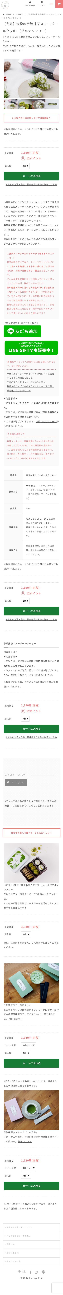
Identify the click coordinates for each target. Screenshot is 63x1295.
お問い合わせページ (46, 421)
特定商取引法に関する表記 (19, 1236)
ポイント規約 (13, 1253)
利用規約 (11, 1244)
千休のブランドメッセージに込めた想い (26, 382)
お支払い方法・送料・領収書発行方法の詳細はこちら (31, 184)
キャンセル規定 (14, 1261)
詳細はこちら (16, 1018)
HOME (7, 14)
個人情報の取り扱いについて (20, 1227)
